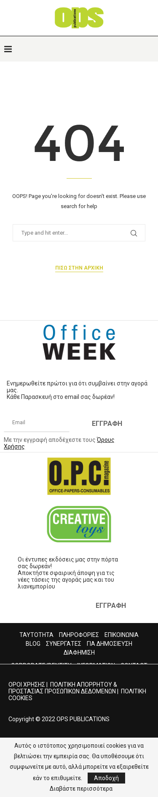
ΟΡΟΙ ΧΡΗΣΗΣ (26, 684)
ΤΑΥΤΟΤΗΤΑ (36, 634)
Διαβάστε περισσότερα (81, 789)
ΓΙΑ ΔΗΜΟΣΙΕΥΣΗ (109, 643)
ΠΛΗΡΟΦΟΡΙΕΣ (79, 634)
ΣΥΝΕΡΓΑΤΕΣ (63, 643)
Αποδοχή (106, 778)
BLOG (33, 643)
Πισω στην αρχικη (79, 268)
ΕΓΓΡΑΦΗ (107, 424)
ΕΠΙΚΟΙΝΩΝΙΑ (121, 634)
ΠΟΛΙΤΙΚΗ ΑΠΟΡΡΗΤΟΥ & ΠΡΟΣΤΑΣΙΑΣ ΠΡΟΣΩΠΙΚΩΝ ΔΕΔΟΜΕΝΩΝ (62, 688)
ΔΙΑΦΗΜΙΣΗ (79, 652)
